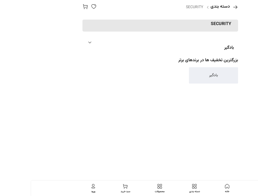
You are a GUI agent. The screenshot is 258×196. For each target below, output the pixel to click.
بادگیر (198, 47)
